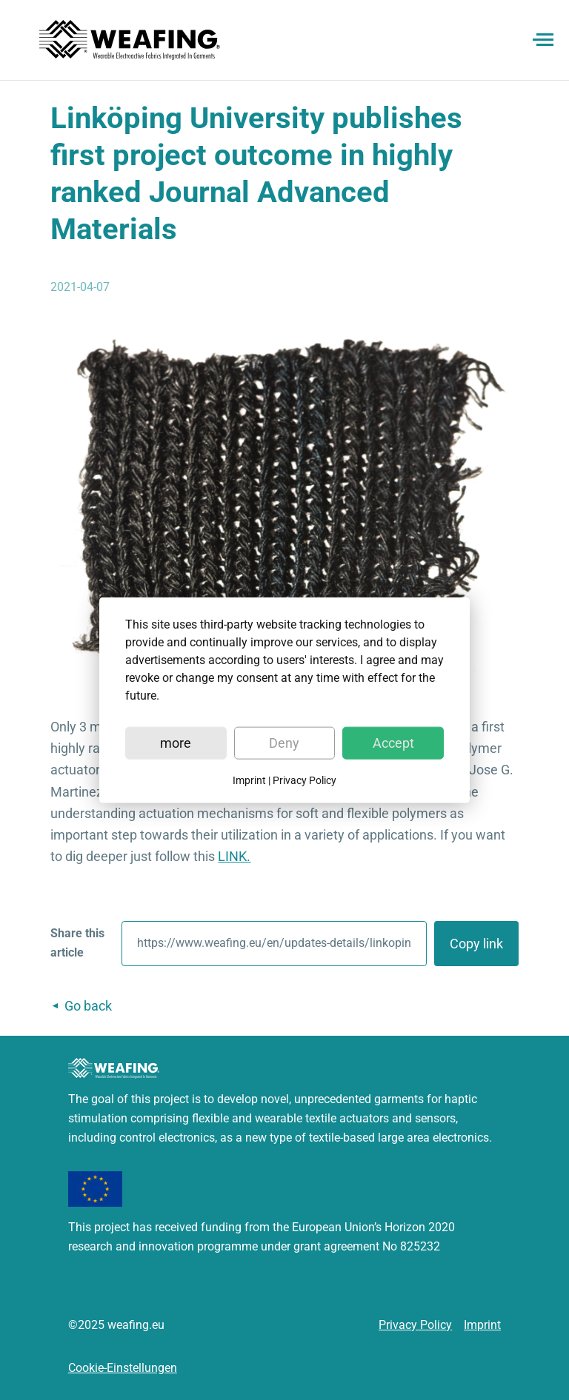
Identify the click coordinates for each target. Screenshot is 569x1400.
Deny (284, 742)
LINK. (234, 856)
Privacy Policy (304, 780)
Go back (88, 1006)
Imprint (249, 780)
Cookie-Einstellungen (122, 1368)
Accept (393, 742)
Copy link (476, 943)
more (175, 742)
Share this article (77, 942)
